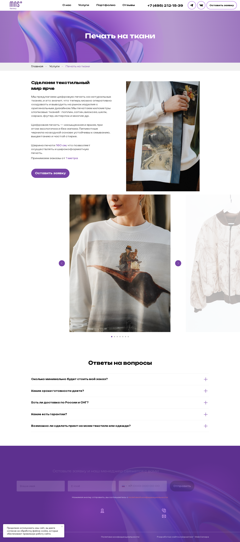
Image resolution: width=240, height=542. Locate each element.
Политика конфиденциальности (120, 537)
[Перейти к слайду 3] (117, 336)
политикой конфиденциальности (148, 497)
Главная (37, 66)
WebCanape (202, 537)
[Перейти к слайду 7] (128, 336)
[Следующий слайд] (178, 263)
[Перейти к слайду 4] (120, 336)
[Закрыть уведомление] (62, 526)
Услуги (54, 66)
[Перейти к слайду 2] (114, 336)
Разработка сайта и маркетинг (175, 537)
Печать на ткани (78, 66)
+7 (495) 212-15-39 (165, 5)
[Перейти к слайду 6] (125, 336)
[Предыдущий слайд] (62, 263)
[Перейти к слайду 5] (122, 336)
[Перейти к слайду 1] (111, 336)
